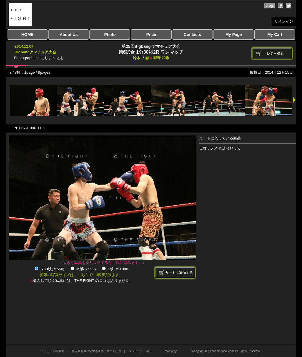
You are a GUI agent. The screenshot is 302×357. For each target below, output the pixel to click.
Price (151, 34)
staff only (171, 351)
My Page (233, 34)
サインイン (283, 21)
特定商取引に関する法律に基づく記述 (96, 351)
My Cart (274, 34)
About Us (69, 34)
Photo (110, 34)
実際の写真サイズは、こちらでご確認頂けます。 (81, 275)
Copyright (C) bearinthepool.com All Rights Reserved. (226, 351)
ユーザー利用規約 (52, 351)
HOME (27, 34)
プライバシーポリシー (143, 351)
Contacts (192, 34)
